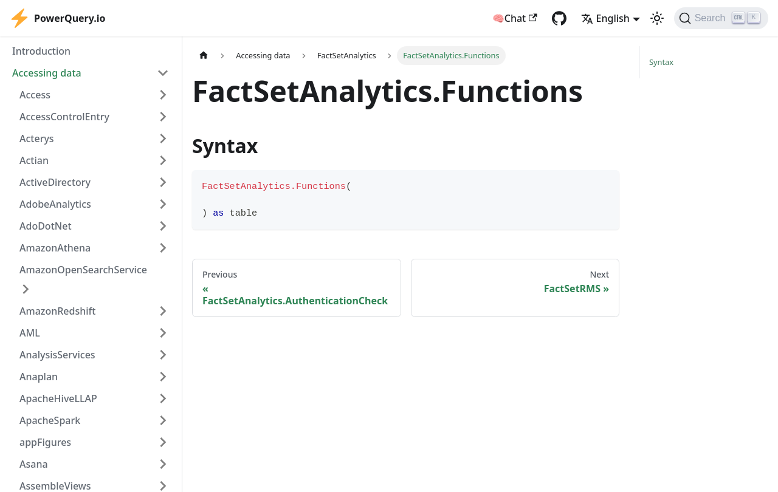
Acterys (36, 138)
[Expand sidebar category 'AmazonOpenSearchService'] (25, 289)
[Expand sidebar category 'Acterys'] (163, 138)
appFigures (45, 442)
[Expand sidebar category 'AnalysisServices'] (163, 354)
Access (34, 94)
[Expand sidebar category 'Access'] (163, 94)
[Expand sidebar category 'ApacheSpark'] (163, 420)
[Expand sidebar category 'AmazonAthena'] (163, 248)
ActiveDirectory (55, 182)
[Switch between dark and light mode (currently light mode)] (657, 18)
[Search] (721, 18)
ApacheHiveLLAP (58, 398)
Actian (34, 160)
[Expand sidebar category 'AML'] (163, 333)
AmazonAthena (55, 248)
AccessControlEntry (64, 116)
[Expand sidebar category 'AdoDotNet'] (163, 226)
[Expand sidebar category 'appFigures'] (163, 442)
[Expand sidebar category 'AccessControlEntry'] (163, 116)
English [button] (605, 18)
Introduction (41, 51)
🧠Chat (514, 18)
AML (29, 333)
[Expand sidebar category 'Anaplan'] (163, 376)
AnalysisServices (57, 354)
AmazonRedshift (57, 311)
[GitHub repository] (559, 18)
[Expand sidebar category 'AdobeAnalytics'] (163, 204)
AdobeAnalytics (55, 204)
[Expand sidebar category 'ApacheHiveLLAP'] (163, 398)
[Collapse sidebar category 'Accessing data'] (163, 73)
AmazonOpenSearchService (83, 269)
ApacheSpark (49, 420)
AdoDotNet (45, 226)
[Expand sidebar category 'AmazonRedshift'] (163, 311)
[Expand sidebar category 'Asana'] (163, 464)
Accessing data (46, 73)
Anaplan (38, 376)
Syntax (661, 61)
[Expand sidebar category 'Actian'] (163, 160)
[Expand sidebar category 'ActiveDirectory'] (163, 182)
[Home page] (203, 55)
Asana (33, 464)
